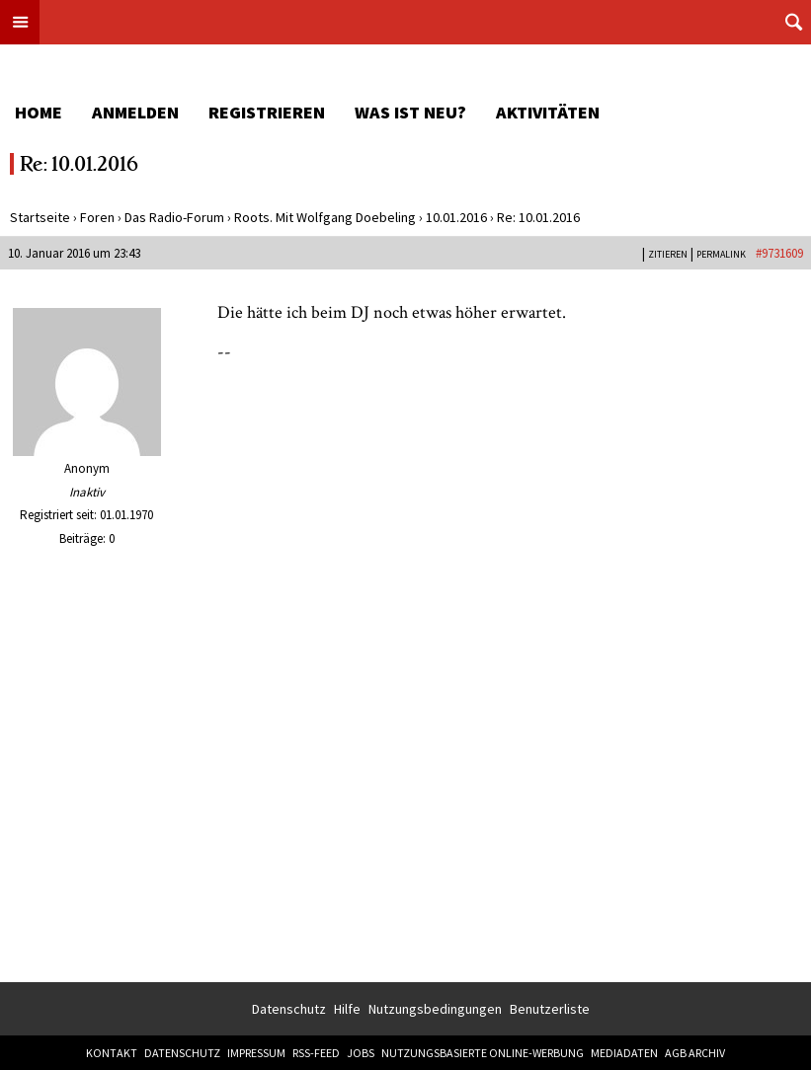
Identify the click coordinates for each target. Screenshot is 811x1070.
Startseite (40, 217)
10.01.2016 (456, 217)
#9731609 (779, 253)
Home (38, 112)
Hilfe (347, 1009)
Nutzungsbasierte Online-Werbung (482, 1052)
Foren (97, 217)
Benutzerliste (550, 1009)
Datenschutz (289, 1009)
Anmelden (135, 112)
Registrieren (266, 112)
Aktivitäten (548, 112)
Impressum (256, 1052)
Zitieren (668, 254)
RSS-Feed (316, 1052)
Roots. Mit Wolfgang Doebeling (325, 217)
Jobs (360, 1052)
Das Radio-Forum (174, 217)
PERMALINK (721, 254)
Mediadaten (624, 1052)
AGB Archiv (695, 1052)
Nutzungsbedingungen (435, 1009)
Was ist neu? (410, 112)
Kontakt (111, 1052)
